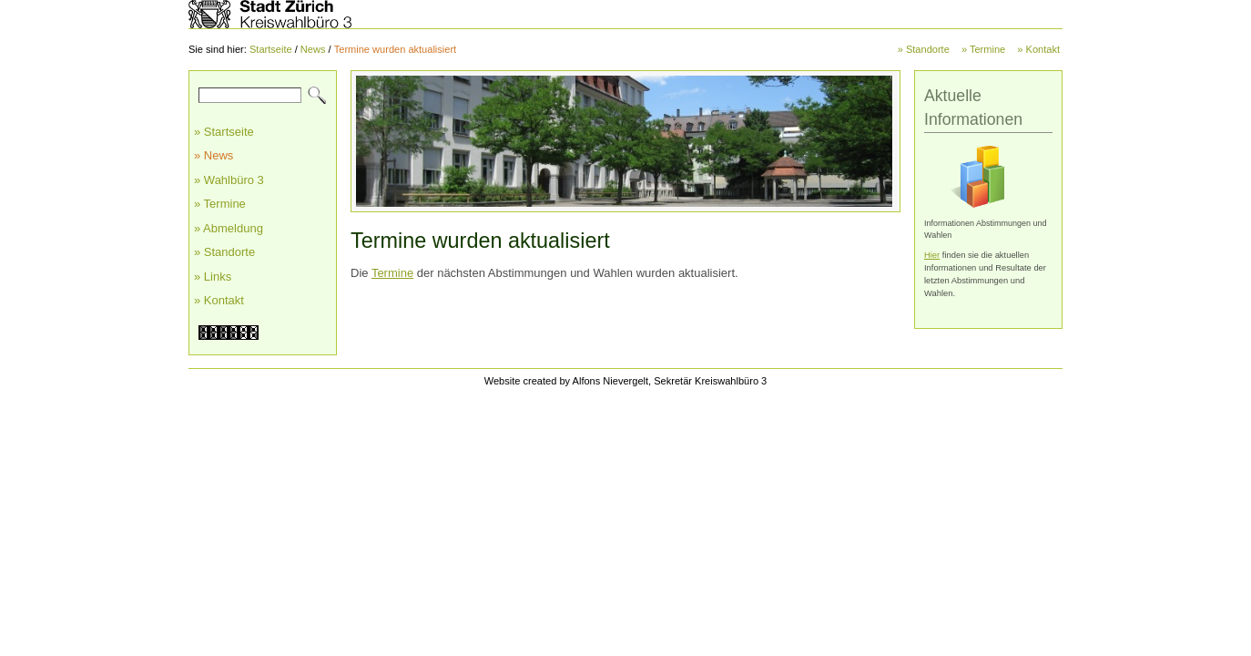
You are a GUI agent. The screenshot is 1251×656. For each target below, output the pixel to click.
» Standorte (924, 49)
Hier (932, 255)
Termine (392, 273)
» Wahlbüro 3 (229, 180)
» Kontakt (1038, 49)
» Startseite (224, 131)
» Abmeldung (228, 228)
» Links (212, 276)
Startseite (270, 49)
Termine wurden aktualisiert (395, 49)
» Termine (983, 49)
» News (213, 155)
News (313, 49)
